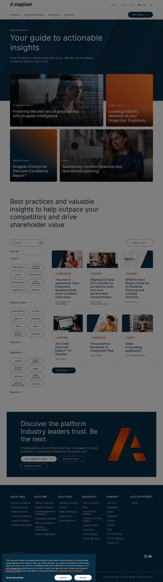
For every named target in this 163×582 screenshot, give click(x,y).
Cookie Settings (13, 581)
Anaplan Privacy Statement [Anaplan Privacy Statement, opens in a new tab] (70, 581)
